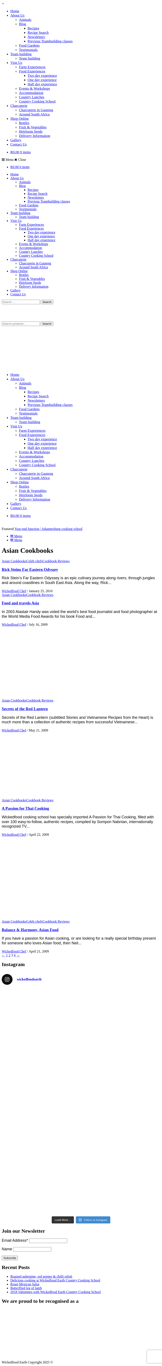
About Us (17, 15)
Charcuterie (18, 106)
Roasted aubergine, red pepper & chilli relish (41, 1276)
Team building (20, 54)
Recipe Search (38, 33)
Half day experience (42, 84)
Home (14, 11)
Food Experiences (32, 71)
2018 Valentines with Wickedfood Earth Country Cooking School (55, 1292)
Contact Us (18, 144)
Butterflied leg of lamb (26, 1288)
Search (46, 323)
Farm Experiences (32, 67)
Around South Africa (34, 114)
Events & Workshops (34, 88)
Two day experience (42, 76)
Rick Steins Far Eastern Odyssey (30, 569)
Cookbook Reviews (56, 561)
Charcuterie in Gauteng (36, 110)
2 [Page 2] (9, 955)
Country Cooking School (37, 101)
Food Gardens (29, 45)
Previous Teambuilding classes (50, 41)
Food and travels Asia (20, 603)
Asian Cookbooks (14, 561)
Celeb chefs (34, 561)
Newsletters (36, 37)
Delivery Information (34, 136)
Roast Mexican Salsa (24, 1284)
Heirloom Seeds (30, 131)
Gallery (15, 140)
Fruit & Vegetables (33, 127)
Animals (25, 20)
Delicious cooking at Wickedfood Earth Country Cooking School (55, 1280)
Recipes (33, 28)
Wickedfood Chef (14, 591)
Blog (22, 24)
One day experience (42, 80)
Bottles (24, 123)
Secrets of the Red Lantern (25, 709)
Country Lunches (31, 97)
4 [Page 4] (15, 955)
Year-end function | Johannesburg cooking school (48, 529)
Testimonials (28, 50)
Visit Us (16, 63)
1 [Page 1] (7, 955)
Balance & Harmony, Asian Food (30, 930)
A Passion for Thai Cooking (25, 808)
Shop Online (19, 119)
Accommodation (31, 93)
